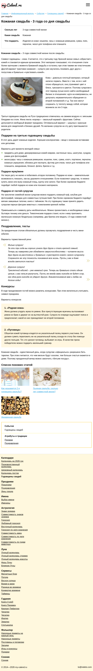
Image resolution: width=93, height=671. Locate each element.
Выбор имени (7, 500)
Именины (5, 503)
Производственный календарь (10, 465)
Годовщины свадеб (14, 430)
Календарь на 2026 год (12, 461)
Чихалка (5, 612)
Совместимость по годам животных (13, 543)
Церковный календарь (12, 470)
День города (7, 491)
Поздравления (11, 443)
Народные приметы (10, 639)
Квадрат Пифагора (10, 609)
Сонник (4, 660)
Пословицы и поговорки (12, 642)
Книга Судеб (7, 602)
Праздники (6, 485)
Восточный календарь (11, 527)
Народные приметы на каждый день (12, 634)
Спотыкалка (7, 625)
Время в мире (8, 584)
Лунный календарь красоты (14, 559)
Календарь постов (10, 473)
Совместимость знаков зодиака (12, 515)
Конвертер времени (10, 590)
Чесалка (5, 615)
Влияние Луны (8, 566)
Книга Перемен (8, 605)
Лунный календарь (10, 553)
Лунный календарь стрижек (14, 556)
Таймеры (5, 594)
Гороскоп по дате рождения (14, 530)
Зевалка (5, 622)
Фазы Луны (6, 562)
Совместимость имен (11, 533)
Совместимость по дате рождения (12, 537)
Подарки (9, 440)
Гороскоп (5, 520)
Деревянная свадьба (11, 417)
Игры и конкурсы (9, 649)
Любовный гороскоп (10, 523)
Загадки (5, 645)
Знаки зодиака (8, 511)
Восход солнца (8, 581)
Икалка (4, 618)
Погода (4, 577)
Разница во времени (11, 587)
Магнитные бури (9, 574)
